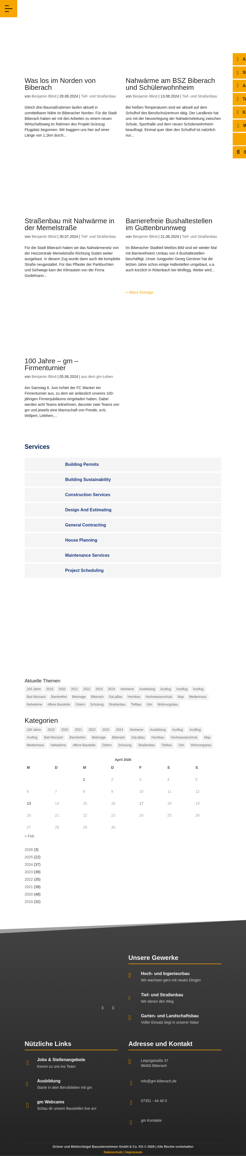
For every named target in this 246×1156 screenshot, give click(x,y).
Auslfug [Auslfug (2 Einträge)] (198, 689)
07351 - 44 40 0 (154, 1101)
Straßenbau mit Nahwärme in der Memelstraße (69, 224)
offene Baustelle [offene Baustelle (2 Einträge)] (59, 704)
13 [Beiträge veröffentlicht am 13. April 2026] (29, 803)
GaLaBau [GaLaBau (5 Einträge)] (115, 697)
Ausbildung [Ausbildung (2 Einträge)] (147, 689)
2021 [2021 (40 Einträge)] (74, 689)
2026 (29, 849)
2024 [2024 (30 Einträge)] (111, 689)
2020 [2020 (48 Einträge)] (62, 689)
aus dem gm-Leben (97, 376)
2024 (29, 864)
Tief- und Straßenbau (98, 96)
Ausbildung (49, 1081)
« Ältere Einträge (139, 292)
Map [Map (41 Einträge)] (181, 697)
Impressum (133, 1152)
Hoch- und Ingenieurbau (165, 973)
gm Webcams (50, 1102)
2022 (29, 879)
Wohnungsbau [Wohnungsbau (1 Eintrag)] (168, 704)
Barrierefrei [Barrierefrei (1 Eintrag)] (59, 697)
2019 (29, 902)
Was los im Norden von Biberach (60, 84)
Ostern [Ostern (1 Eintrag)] (80, 704)
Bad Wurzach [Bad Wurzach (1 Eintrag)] (36, 697)
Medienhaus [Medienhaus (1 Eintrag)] (197, 697)
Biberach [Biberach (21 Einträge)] (97, 697)
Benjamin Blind (44, 96)
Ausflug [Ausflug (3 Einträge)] (165, 689)
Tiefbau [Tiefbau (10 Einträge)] (136, 704)
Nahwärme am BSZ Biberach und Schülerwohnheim (170, 84)
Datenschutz (113, 1152)
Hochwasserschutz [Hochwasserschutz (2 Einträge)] (159, 697)
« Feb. (30, 836)
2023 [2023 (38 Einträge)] (99, 689)
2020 (29, 894)
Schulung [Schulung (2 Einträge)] (96, 704)
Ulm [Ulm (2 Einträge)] (149, 704)
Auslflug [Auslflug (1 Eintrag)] (182, 689)
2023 (29, 872)
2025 (29, 857)
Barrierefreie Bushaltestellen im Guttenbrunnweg (169, 224)
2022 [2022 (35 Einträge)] (86, 689)
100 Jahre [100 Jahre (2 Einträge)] (34, 689)
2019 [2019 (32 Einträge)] (49, 689)
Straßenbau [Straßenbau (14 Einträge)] (117, 704)
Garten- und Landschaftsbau (170, 1016)
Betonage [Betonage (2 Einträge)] (79, 697)
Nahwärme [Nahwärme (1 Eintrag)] (34, 704)
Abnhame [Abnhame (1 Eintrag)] (127, 689)
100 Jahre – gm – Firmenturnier (51, 364)
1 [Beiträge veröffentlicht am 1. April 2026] (84, 779)
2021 (29, 887)
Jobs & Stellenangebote (61, 1059)
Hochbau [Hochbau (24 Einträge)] (134, 697)
